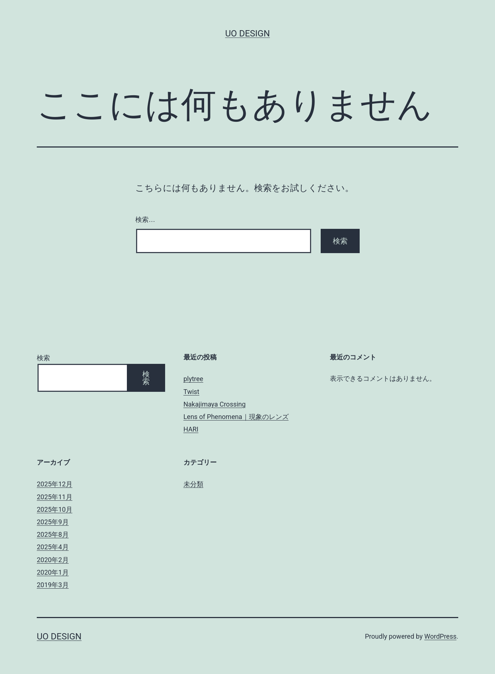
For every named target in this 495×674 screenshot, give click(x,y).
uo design (247, 33)
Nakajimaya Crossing (215, 404)
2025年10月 (54, 509)
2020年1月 (53, 572)
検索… (145, 219)
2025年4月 (53, 547)
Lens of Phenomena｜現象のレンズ (236, 417)
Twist (191, 391)
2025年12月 (54, 484)
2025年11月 (54, 497)
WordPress (440, 636)
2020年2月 (53, 560)
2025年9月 (53, 522)
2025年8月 (53, 534)
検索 (43, 358)
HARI (191, 429)
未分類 (193, 484)
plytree (193, 379)
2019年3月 (53, 585)
